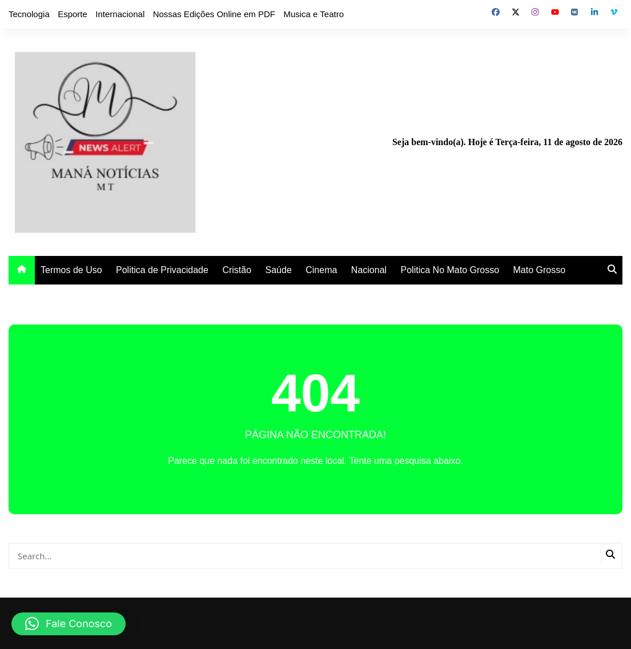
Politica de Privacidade (162, 270)
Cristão (236, 270)
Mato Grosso (539, 270)
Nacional (369, 270)
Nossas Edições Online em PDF (214, 14)
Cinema (321, 270)
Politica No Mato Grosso (450, 270)
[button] (68, 623)
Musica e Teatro (313, 14)
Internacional (119, 14)
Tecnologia (29, 14)
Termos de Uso (71, 270)
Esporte (72, 14)
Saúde (279, 270)
